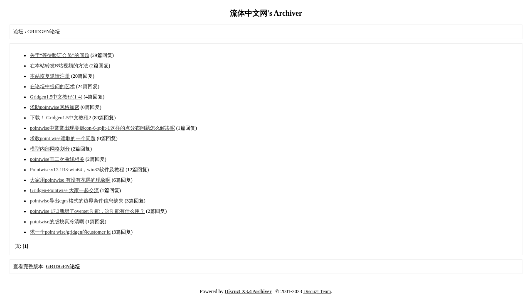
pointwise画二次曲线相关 (57, 159)
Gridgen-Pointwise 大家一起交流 (64, 190)
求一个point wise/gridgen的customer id (70, 232)
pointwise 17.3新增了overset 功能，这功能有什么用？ (87, 211)
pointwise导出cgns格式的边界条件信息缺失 (76, 201)
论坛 (18, 32)
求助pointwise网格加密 (54, 107)
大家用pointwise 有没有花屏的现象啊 (70, 180)
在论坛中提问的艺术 (52, 86)
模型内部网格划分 (50, 149)
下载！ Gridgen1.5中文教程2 (60, 118)
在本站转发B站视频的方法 (59, 66)
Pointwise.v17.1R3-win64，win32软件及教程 (77, 170)
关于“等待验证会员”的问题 (59, 55)
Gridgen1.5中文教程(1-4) (56, 97)
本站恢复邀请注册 (50, 76)
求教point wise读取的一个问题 (63, 138)
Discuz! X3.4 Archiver (248, 291)
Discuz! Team (317, 291)
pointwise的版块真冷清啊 (57, 222)
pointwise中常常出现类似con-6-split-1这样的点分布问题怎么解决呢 (102, 128)
